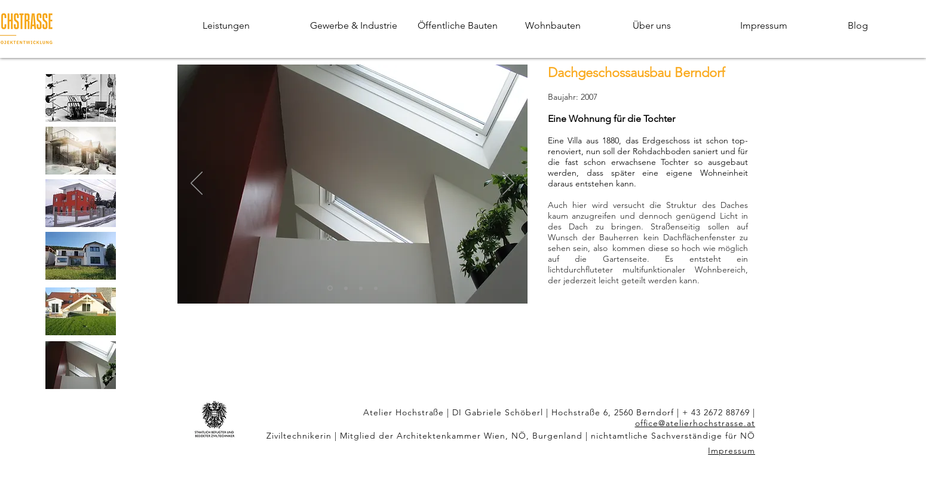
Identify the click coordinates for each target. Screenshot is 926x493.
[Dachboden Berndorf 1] (330, 288)
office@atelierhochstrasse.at (695, 423)
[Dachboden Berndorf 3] (361, 288)
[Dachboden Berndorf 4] (376, 288)
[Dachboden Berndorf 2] (346, 288)
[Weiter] (508, 184)
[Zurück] (197, 184)
